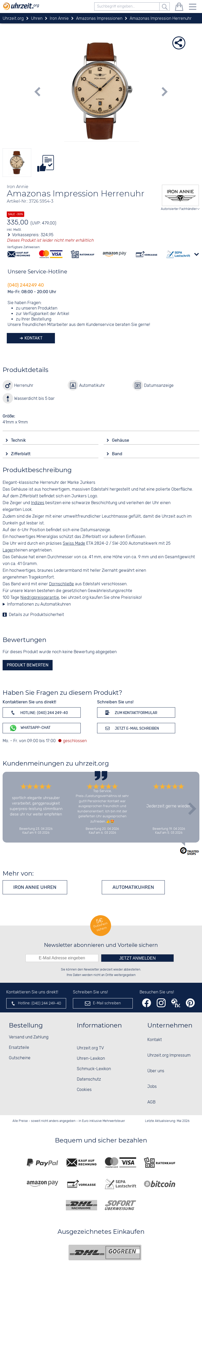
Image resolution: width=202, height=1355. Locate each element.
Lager (8, 550)
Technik (19, 440)
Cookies (84, 1090)
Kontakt (32, 338)
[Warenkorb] (179, 7)
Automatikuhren (133, 887)
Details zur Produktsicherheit (36, 615)
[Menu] (192, 7)
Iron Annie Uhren (34, 887)
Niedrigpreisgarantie (39, 597)
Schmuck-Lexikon (94, 1069)
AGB (151, 1102)
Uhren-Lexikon (91, 1058)
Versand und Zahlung (28, 1037)
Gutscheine (19, 1058)
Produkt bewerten (27, 665)
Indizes (37, 503)
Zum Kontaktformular (130, 712)
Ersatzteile (19, 1047)
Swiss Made (74, 543)
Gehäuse (121, 440)
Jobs (152, 1086)
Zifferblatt (21, 453)
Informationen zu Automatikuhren (39, 604)
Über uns (155, 1071)
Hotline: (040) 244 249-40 (38, 712)
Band (117, 453)
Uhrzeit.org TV (90, 1048)
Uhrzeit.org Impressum (169, 1055)
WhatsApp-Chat (30, 728)
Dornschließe (61, 584)
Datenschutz (89, 1079)
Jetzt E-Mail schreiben (131, 728)
